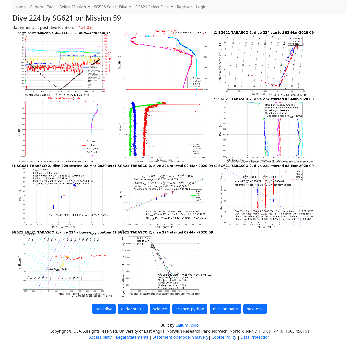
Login (201, 7)
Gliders (36, 7)
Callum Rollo (187, 325)
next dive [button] (255, 309)
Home (20, 7)
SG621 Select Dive (152, 7)
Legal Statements (132, 337)
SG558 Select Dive (111, 7)
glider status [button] (132, 309)
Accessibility (101, 337)
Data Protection (255, 337)
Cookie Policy (224, 337)
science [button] (160, 309)
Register (184, 7)
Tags (51, 7)
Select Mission (73, 7)
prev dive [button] (103, 309)
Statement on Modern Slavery (180, 337)
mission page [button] (225, 309)
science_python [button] (190, 309)
